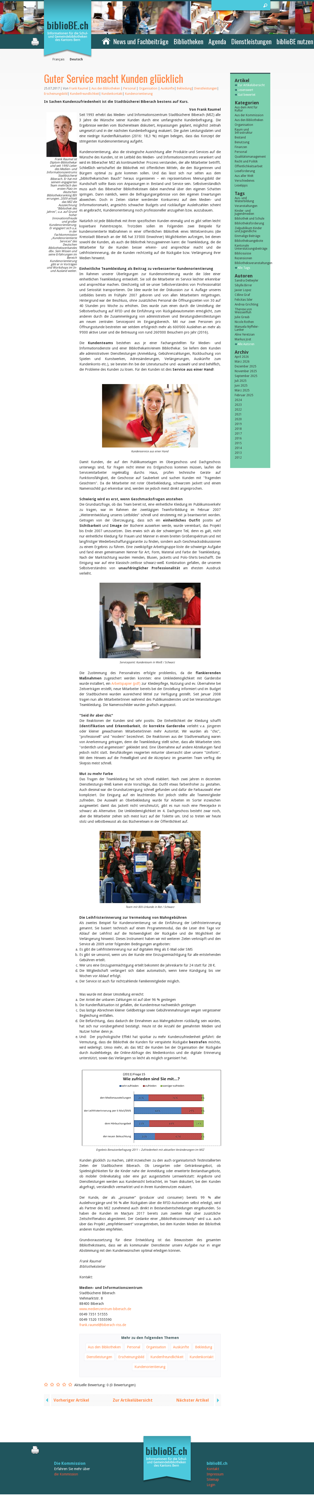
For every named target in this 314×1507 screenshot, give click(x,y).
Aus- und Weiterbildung (244, 200)
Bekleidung (184, 88)
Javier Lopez (243, 290)
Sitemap (213, 1479)
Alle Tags (244, 267)
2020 (238, 419)
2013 (238, 452)
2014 (238, 448)
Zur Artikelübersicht (133, 1400)
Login (211, 1485)
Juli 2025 (241, 380)
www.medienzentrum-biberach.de (105, 1309)
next (217, 1400)
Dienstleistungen (251, 41)
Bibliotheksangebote (249, 240)
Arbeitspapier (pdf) (125, 683)
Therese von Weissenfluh (243, 311)
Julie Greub (242, 317)
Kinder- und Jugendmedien (244, 212)
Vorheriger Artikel (71, 1400)
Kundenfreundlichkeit (84, 94)
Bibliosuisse (243, 253)
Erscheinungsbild (55, 94)
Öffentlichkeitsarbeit (248, 166)
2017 (238, 433)
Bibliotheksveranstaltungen (250, 263)
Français (58, 59)
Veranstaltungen (246, 205)
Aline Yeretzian (245, 334)
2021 (238, 414)
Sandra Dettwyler (246, 280)
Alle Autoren (246, 344)
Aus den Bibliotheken (106, 88)
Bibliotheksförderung (249, 223)
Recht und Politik (246, 161)
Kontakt (213, 1469)
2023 (238, 404)
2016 (238, 438)
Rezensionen (243, 258)
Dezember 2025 (245, 366)
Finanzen (241, 147)
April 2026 (242, 356)
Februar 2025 (244, 395)
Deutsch (76, 59)
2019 (238, 424)
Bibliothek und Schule (249, 218)
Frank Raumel (78, 88)
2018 (238, 428)
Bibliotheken (188, 41)
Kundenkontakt (112, 94)
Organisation (148, 88)
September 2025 (246, 376)
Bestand (240, 137)
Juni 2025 (241, 385)
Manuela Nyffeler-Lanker (247, 328)
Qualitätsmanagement (250, 156)
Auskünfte (167, 88)
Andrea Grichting (246, 304)
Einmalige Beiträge (247, 236)
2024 (238, 400)
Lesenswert (245, 89)
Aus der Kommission (249, 115)
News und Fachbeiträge (140, 41)
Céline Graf (242, 294)
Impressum (215, 1474)
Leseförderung (245, 171)
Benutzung (242, 142)
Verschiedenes (244, 180)
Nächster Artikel (192, 1400)
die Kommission (66, 1474)
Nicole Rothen (244, 321)
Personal (129, 88)
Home (106, 40)
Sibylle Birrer (243, 285)
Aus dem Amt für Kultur (246, 109)
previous (47, 1400)
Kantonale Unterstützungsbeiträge (250, 247)
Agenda (217, 41)
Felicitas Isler (244, 299)
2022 (238, 409)
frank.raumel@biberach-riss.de (102, 1325)
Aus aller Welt (244, 175)
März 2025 (242, 390)
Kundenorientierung (139, 94)
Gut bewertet (246, 94)
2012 (238, 457)
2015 (238, 443)
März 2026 (242, 361)
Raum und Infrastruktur (244, 131)
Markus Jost (243, 339)
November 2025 (246, 371)
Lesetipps (241, 185)
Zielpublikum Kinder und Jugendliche (248, 230)
